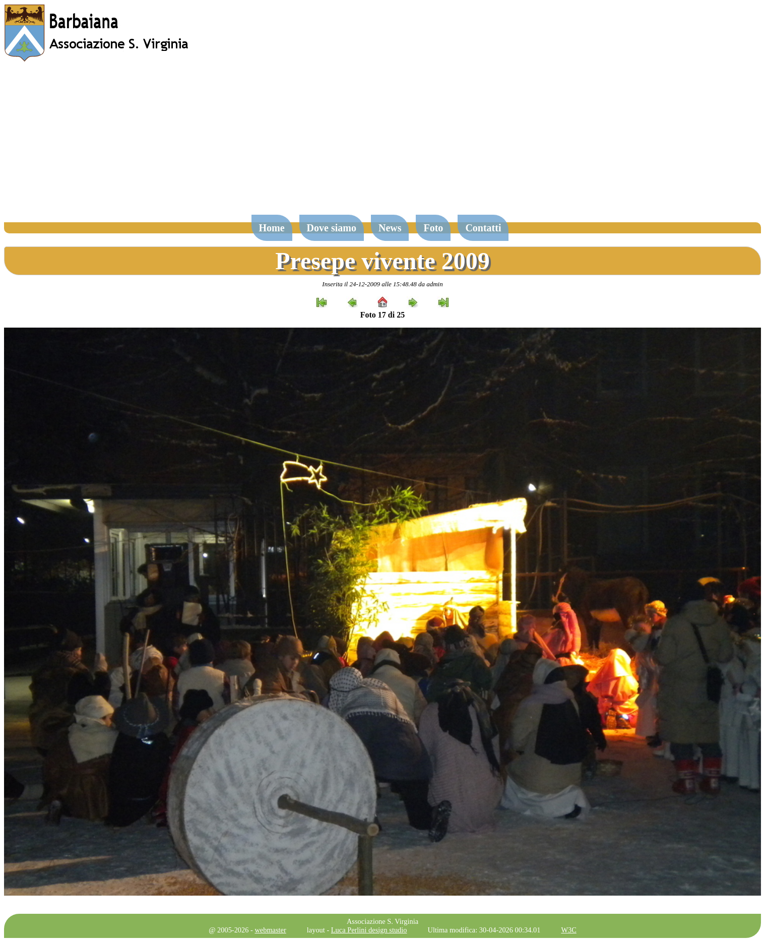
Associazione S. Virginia (382, 921)
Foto (433, 227)
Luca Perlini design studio (369, 930)
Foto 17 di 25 (382, 314)
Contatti (483, 227)
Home (272, 227)
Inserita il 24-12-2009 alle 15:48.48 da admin (382, 284)
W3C (568, 930)
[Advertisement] (382, 143)
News (390, 227)
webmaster (270, 930)
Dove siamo (331, 227)
